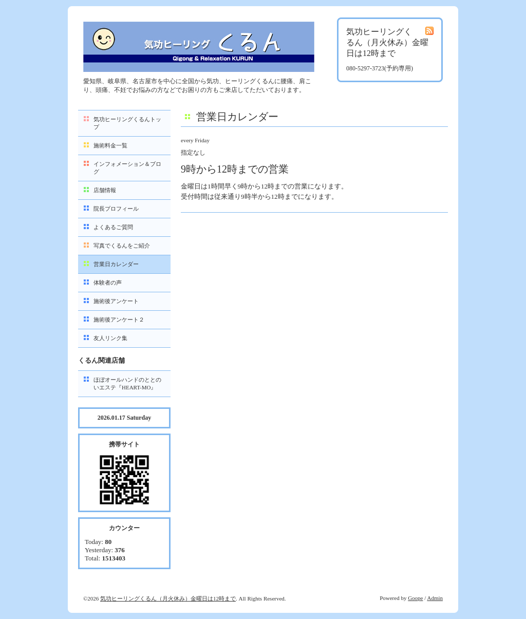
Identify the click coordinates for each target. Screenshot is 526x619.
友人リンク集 (110, 338)
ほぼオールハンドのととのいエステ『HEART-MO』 (127, 383)
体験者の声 (107, 282)
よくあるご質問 (113, 227)
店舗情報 (104, 190)
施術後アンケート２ (118, 319)
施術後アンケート (116, 301)
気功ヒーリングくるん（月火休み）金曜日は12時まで (168, 598)
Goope (415, 598)
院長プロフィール (116, 208)
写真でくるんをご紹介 (121, 245)
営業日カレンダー (116, 264)
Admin (435, 598)
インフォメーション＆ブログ (127, 168)
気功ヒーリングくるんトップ (127, 123)
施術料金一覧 (110, 145)
